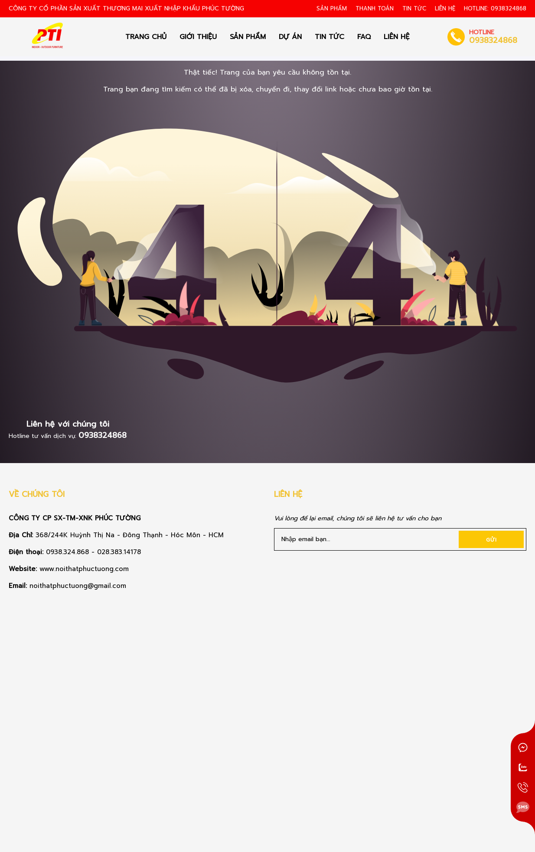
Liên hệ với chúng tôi (67, 424)
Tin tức (414, 8)
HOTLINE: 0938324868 (495, 8)
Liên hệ (445, 8)
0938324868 (102, 435)
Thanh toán (375, 8)
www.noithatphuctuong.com (85, 569)
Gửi (491, 540)
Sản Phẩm (331, 8)
